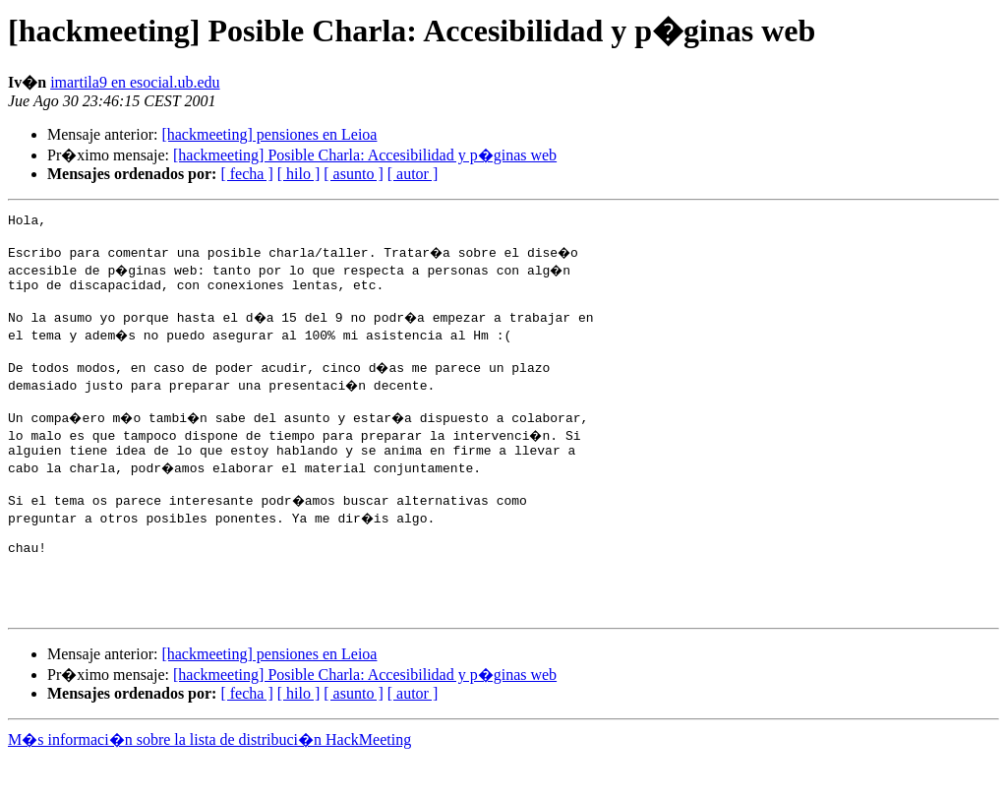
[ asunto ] (353, 173)
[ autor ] (413, 173)
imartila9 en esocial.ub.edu (134, 82)
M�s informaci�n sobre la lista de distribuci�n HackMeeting (209, 780)
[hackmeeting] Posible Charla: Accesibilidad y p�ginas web (365, 155)
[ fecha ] (246, 173)
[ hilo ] (299, 173)
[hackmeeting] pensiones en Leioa (269, 134)
